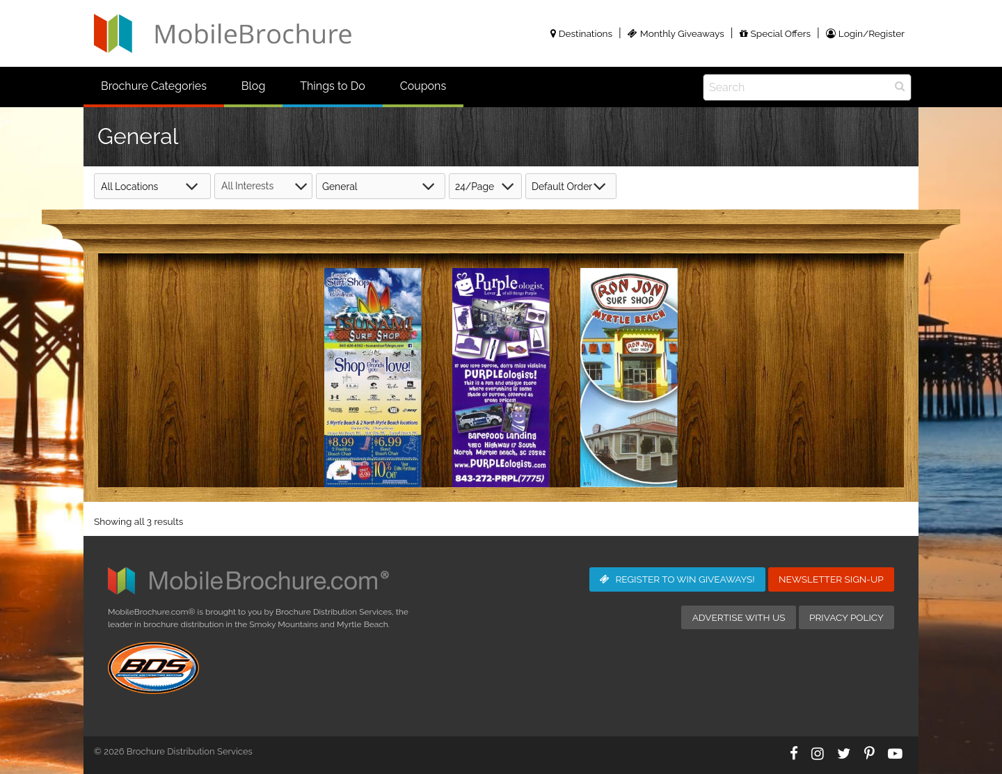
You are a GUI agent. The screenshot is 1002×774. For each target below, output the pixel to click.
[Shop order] (571, 186)
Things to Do (332, 86)
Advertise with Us (739, 617)
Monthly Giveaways (676, 33)
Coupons (423, 86)
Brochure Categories (154, 86)
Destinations (581, 33)
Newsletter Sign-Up (831, 579)
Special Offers (775, 33)
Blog (253, 86)
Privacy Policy (846, 617)
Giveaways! (677, 579)
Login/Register (865, 33)
